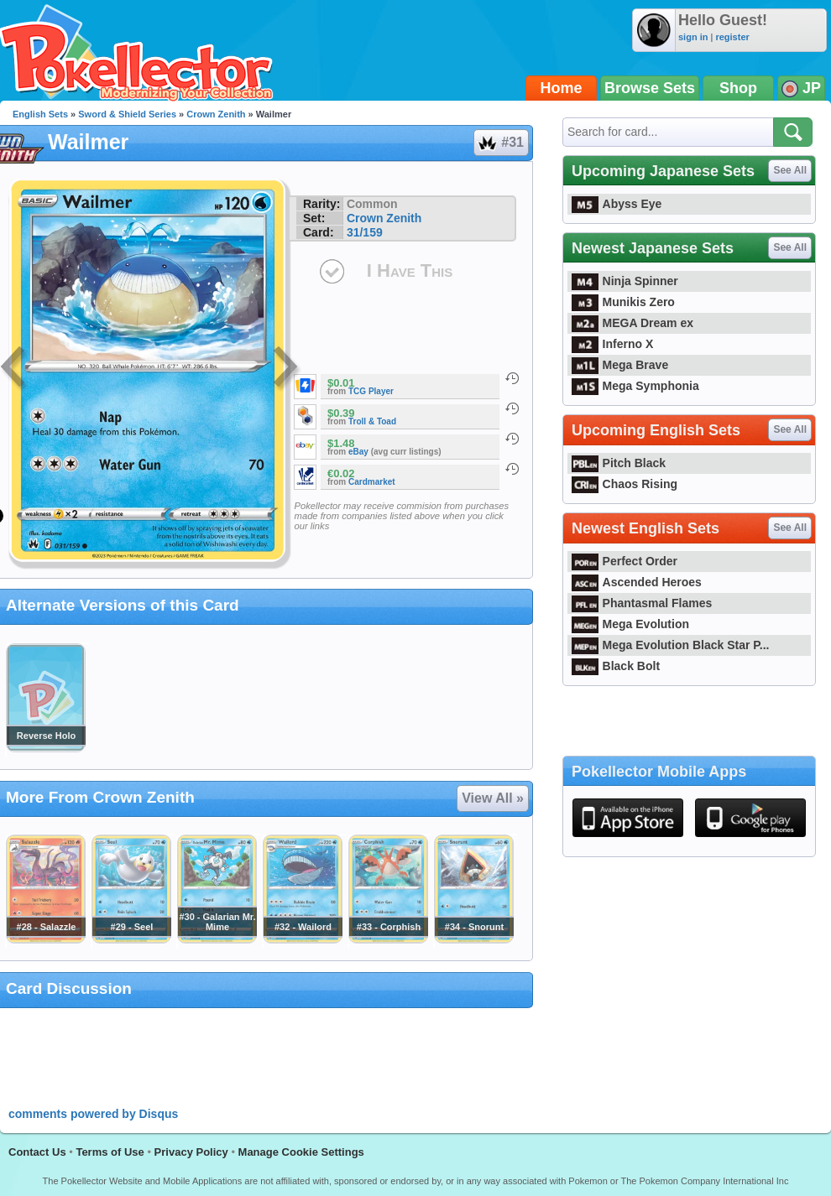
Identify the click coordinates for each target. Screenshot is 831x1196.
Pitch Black (619, 463)
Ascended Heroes (637, 582)
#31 (500, 142)
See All (790, 170)
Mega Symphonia (635, 386)
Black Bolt (616, 666)
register (732, 37)
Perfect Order (624, 561)
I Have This (409, 270)
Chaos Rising (624, 484)
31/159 (365, 232)
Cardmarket (371, 481)
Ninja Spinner (625, 281)
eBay (358, 451)
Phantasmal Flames (642, 603)
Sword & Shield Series (127, 114)
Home (562, 88)
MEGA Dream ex (632, 323)
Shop (738, 88)
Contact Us (37, 1152)
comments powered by (93, 1114)
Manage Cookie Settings (301, 1152)
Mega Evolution (630, 624)
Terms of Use (110, 1152)
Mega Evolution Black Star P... (671, 645)
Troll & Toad (372, 421)
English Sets (40, 114)
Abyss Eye (616, 204)
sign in (693, 37)
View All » (493, 798)
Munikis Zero (623, 302)
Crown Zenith (215, 114)
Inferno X (612, 344)
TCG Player (371, 391)
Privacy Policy (191, 1152)
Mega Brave (620, 365)
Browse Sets (649, 88)
